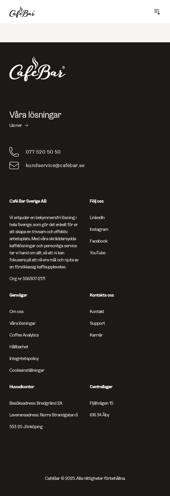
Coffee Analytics (24, 335)
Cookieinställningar (26, 370)
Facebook (98, 241)
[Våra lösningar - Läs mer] (85, 119)
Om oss (16, 311)
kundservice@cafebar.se (55, 165)
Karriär (96, 335)
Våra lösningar (22, 323)
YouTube (97, 253)
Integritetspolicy (23, 358)
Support (97, 323)
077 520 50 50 (43, 151)
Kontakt (97, 311)
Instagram (99, 229)
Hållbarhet (18, 347)
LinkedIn (97, 217)
